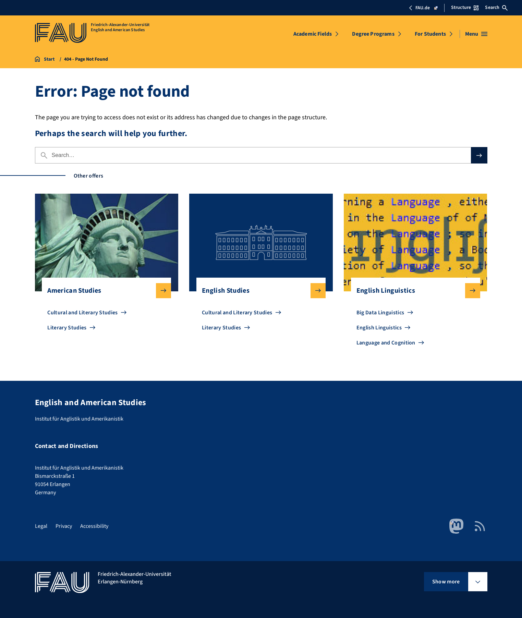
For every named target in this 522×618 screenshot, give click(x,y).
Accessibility (94, 526)
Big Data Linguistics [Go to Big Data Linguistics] (380, 312)
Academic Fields (312, 34)
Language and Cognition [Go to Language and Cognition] (385, 343)
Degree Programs (373, 34)
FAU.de (423, 7)
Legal (41, 526)
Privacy (64, 526)
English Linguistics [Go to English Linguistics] (379, 327)
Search (496, 7)
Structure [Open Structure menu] (464, 7)
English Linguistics (412, 290)
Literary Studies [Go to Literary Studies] (66, 327)
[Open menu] (476, 33)
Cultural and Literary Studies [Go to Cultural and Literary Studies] (82, 312)
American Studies (103, 290)
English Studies (258, 290)
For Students (430, 34)
